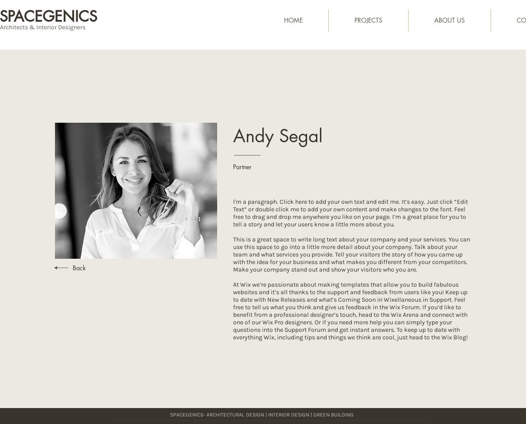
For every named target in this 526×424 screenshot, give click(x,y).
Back (79, 268)
